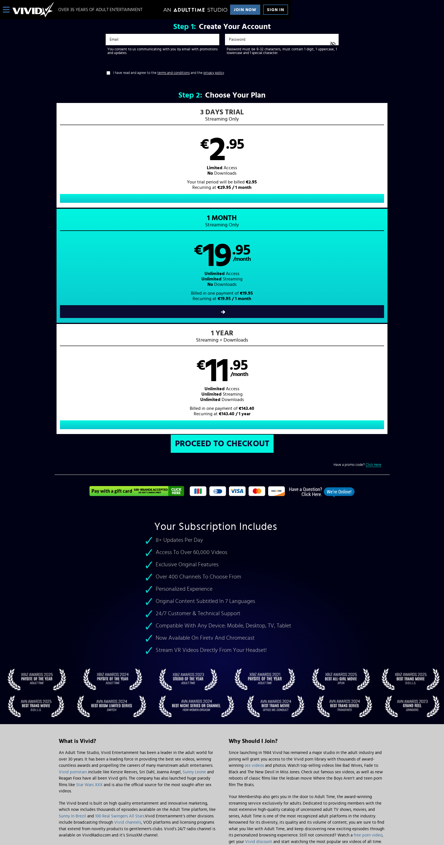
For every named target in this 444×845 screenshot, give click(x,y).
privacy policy (213, 73)
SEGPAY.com (276, 797)
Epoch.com (129, 797)
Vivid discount (258, 627)
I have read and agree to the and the (168, 73)
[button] (138, 161)
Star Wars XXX (89, 570)
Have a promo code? (357, 250)
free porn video (368, 620)
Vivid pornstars (73, 557)
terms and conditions (173, 73)
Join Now (245, 10)
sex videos (254, 550)
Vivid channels (127, 607)
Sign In (275, 10)
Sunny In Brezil (72, 601)
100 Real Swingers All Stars (119, 601)
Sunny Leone (194, 557)
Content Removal (222, 802)
